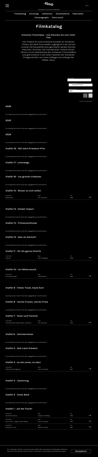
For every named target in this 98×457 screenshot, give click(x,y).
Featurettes (78, 14)
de (87, 5)
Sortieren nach (72, 89)
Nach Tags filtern (73, 83)
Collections (47, 14)
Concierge (34, 14)
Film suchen (71, 78)
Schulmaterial (62, 14)
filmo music (57, 17)
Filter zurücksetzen (85, 101)
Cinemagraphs (42, 17)
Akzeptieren (81, 451)
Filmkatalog (20, 14)
